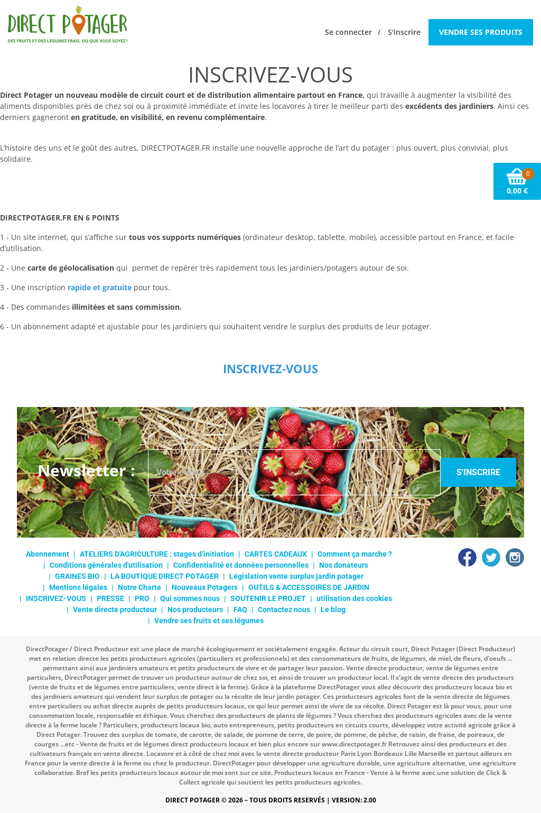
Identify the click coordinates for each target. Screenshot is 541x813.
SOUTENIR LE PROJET (268, 598)
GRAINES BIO (77, 576)
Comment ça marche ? (355, 554)
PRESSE (110, 598)
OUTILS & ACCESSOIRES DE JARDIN (308, 587)
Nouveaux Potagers (205, 587)
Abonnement (47, 554)
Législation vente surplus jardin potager (296, 576)
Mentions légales (78, 587)
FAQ (240, 609)
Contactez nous (284, 609)
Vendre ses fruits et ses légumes (209, 620)
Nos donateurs (343, 565)
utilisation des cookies (354, 598)
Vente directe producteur (115, 609)
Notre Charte (139, 587)
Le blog (333, 609)
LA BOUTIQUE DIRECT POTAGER (164, 576)
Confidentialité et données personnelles (241, 565)
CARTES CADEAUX (276, 554)
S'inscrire (404, 32)
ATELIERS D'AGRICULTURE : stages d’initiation (157, 554)
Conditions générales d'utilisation (106, 565)
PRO (142, 598)
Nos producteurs (195, 609)
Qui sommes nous (190, 598)
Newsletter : (86, 470)
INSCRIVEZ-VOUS (56, 598)
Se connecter (348, 32)
